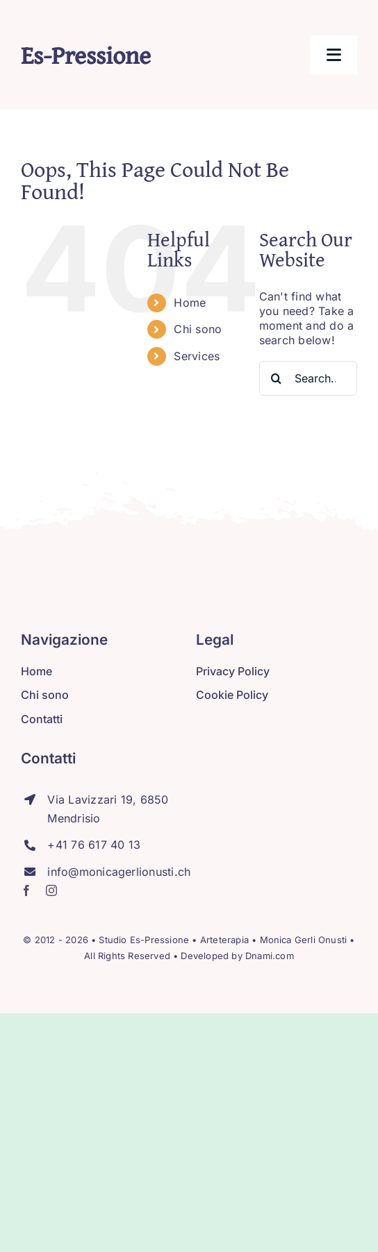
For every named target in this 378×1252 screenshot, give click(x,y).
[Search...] (308, 378)
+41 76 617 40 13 (93, 845)
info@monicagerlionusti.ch (118, 872)
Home (190, 303)
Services (197, 356)
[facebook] (26, 890)
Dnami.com (269, 955)
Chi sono (198, 329)
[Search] (276, 378)
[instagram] (51, 890)
